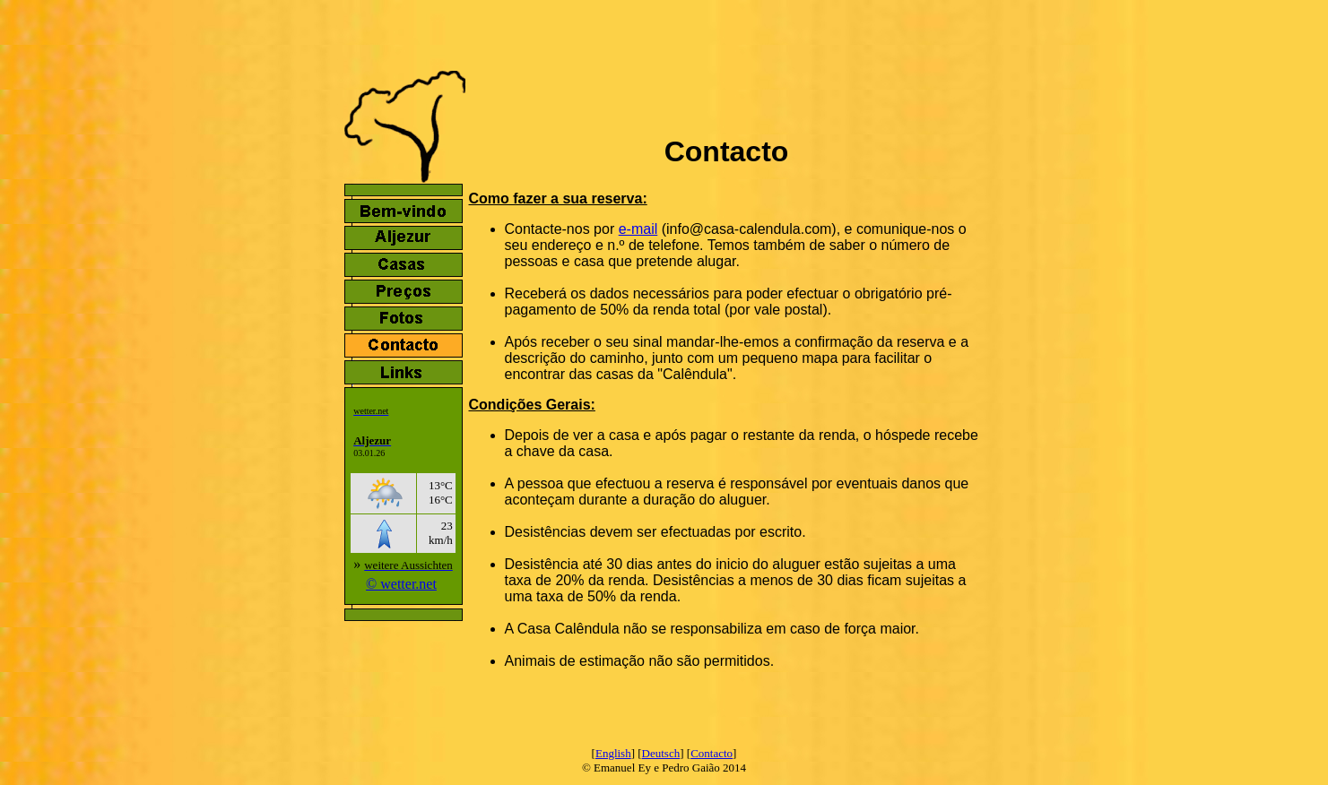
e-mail (638, 229)
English (613, 753)
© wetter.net (401, 583)
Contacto (711, 753)
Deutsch (661, 753)
